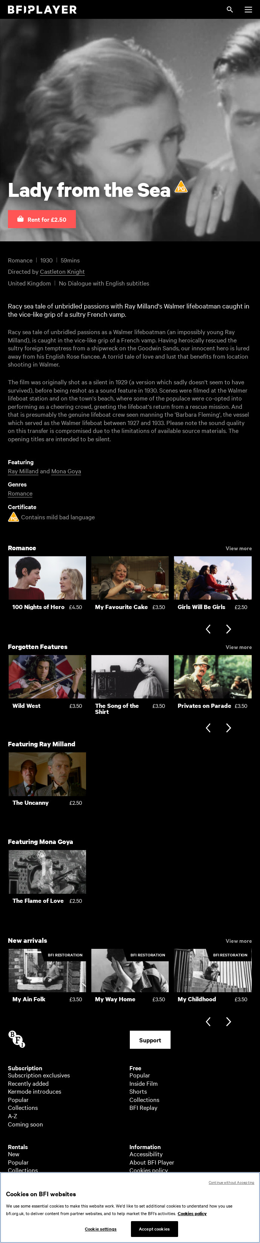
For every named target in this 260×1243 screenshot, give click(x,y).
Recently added (28, 1083)
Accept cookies (154, 1229)
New (13, 1153)
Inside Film (143, 1083)
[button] (42, 219)
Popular (18, 1099)
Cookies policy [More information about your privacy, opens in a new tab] (192, 1214)
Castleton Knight (62, 271)
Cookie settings (101, 1229)
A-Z (12, 1115)
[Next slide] (228, 630)
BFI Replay (143, 1107)
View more (239, 547)
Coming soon (25, 1124)
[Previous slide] (208, 630)
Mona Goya (66, 471)
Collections (23, 1107)
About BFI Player (151, 1162)
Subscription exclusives (39, 1075)
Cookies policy (148, 1170)
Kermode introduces (34, 1091)
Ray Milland (23, 471)
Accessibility (146, 1153)
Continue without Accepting (231, 1182)
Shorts (138, 1091)
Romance (20, 493)
